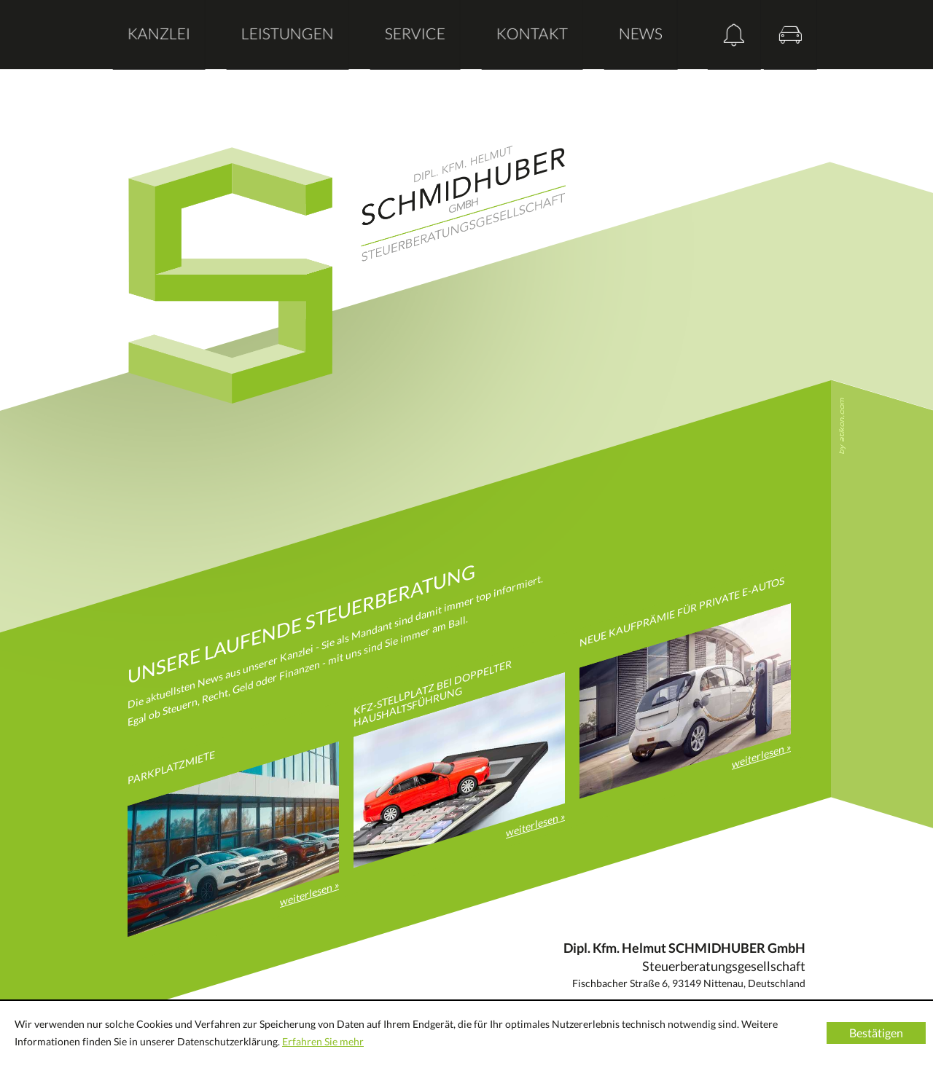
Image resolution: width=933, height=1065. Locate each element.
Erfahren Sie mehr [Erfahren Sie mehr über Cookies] (323, 1041)
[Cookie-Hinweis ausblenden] (876, 1033)
